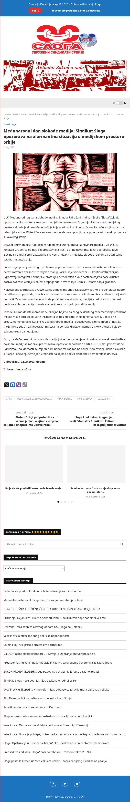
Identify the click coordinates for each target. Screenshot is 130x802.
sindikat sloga (84, 399)
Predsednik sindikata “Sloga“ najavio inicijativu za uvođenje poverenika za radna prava (58, 662)
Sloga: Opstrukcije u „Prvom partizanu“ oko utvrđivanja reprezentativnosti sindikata (56, 743)
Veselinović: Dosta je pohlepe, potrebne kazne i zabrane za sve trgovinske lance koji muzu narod (64, 734)
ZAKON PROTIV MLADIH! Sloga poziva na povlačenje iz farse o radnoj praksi (51, 671)
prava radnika (64, 399)
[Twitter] (65, 784)
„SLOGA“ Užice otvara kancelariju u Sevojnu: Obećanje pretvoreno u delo (49, 654)
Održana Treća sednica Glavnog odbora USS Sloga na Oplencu (43, 627)
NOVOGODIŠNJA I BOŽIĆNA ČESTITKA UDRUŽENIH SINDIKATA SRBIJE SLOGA (52, 609)
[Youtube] (77, 784)
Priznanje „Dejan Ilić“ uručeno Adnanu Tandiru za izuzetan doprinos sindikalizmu (55, 618)
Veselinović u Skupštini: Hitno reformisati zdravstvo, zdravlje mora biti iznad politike (56, 689)
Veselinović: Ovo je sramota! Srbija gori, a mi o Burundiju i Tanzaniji (46, 725)
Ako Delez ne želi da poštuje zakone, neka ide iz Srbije (37, 698)
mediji (9, 399)
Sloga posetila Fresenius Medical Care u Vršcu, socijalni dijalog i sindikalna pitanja (55, 761)
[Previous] (45, 10)
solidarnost (104, 399)
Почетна (8, 114)
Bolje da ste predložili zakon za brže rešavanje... (80, 10)
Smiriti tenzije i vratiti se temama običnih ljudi (32, 707)
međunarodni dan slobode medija (34, 399)
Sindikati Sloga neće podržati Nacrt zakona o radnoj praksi (40, 680)
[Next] (48, 10)
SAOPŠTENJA (10, 124)
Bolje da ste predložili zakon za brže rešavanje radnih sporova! (43, 591)
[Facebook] (53, 784)
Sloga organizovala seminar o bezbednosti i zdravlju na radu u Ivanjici (48, 716)
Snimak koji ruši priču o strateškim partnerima (33, 645)
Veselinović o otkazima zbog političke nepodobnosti (36, 636)
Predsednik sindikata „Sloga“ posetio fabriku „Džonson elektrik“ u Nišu (48, 752)
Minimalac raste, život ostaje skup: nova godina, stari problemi (43, 600)
